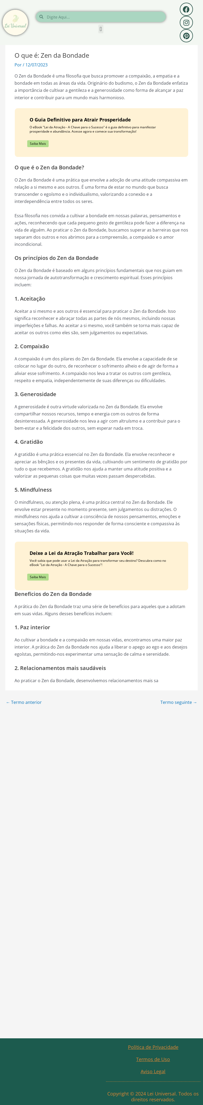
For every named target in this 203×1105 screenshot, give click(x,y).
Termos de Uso (153, 1059)
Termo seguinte (178, 702)
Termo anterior (24, 702)
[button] (100, 29)
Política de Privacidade (153, 1047)
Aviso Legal (153, 1071)
